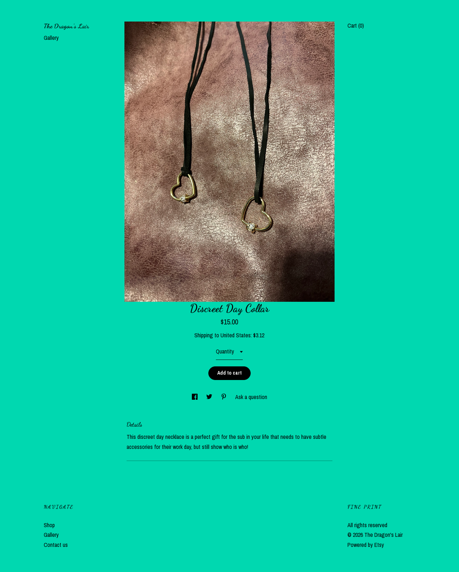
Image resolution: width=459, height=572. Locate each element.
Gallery (51, 38)
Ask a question (251, 397)
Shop (49, 525)
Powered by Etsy (365, 545)
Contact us (56, 545)
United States (236, 335)
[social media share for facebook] (195, 397)
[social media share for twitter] (210, 397)
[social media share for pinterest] (224, 397)
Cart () (355, 25)
